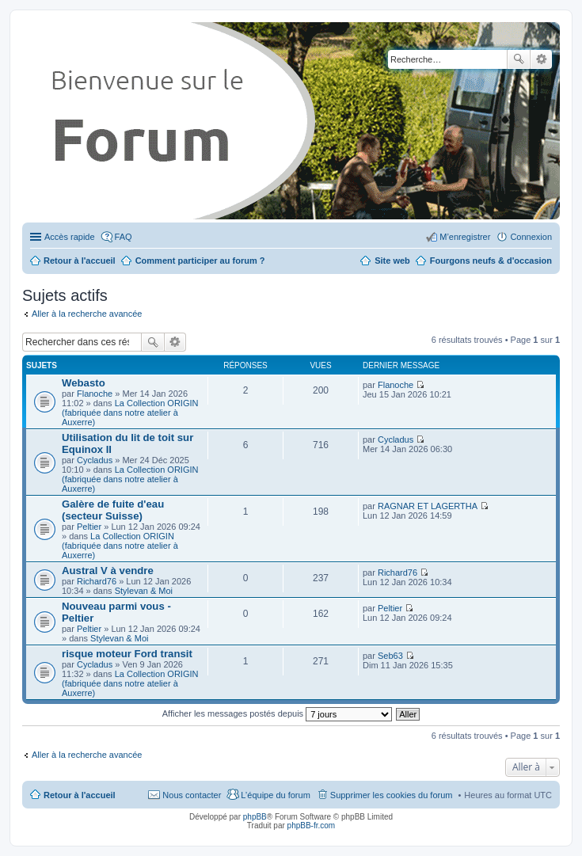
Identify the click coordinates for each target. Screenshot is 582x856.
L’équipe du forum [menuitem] (275, 795)
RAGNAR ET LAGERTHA (427, 506)
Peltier (89, 526)
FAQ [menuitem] (123, 237)
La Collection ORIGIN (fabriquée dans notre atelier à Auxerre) (130, 412)
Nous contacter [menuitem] (191, 795)
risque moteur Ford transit (127, 654)
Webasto (83, 383)
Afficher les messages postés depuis (277, 713)
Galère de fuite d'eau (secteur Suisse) (113, 510)
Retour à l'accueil (80, 795)
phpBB (255, 816)
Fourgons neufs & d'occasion (491, 260)
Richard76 (96, 581)
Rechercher (519, 59)
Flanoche (94, 393)
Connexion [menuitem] (531, 237)
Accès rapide (69, 237)
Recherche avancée (541, 59)
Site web (392, 260)
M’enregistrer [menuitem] (464, 237)
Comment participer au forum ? (200, 260)
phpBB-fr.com (311, 825)
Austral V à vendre (108, 570)
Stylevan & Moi (144, 590)
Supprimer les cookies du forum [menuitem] (391, 795)
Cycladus (94, 460)
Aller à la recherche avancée (87, 313)
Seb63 (390, 655)
